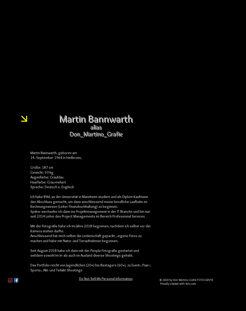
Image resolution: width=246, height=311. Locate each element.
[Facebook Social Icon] (16, 280)
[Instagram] (10, 280)
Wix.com (191, 283)
